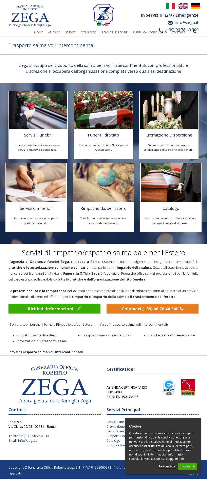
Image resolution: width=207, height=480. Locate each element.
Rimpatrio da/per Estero (103, 208)
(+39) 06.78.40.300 (37, 436)
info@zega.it (27, 441)
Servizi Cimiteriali (36, 208)
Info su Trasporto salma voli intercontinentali (132, 325)
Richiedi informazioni (54, 309)
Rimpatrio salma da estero (36, 336)
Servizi (70, 32)
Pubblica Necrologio (150, 32)
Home (38, 32)
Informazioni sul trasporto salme (42, 341)
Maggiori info (175, 459)
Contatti (179, 32)
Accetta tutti (187, 466)
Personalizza (167, 466)
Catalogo (88, 32)
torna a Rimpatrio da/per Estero (68, 325)
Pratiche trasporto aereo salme (171, 336)
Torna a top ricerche (25, 325)
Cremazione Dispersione (169, 135)
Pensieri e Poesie (114, 32)
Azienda (54, 32)
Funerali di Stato (103, 135)
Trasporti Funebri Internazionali (106, 336)
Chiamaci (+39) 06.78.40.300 (152, 309)
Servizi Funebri (38, 135)
